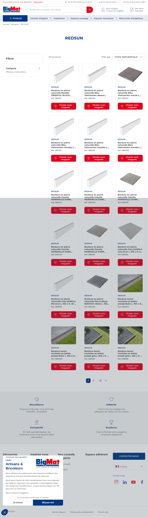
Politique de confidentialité (81, 512)
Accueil (6, 24)
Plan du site (103, 512)
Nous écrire (38, 2)
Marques (15, 24)
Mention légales (58, 512)
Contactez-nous (129, 456)
